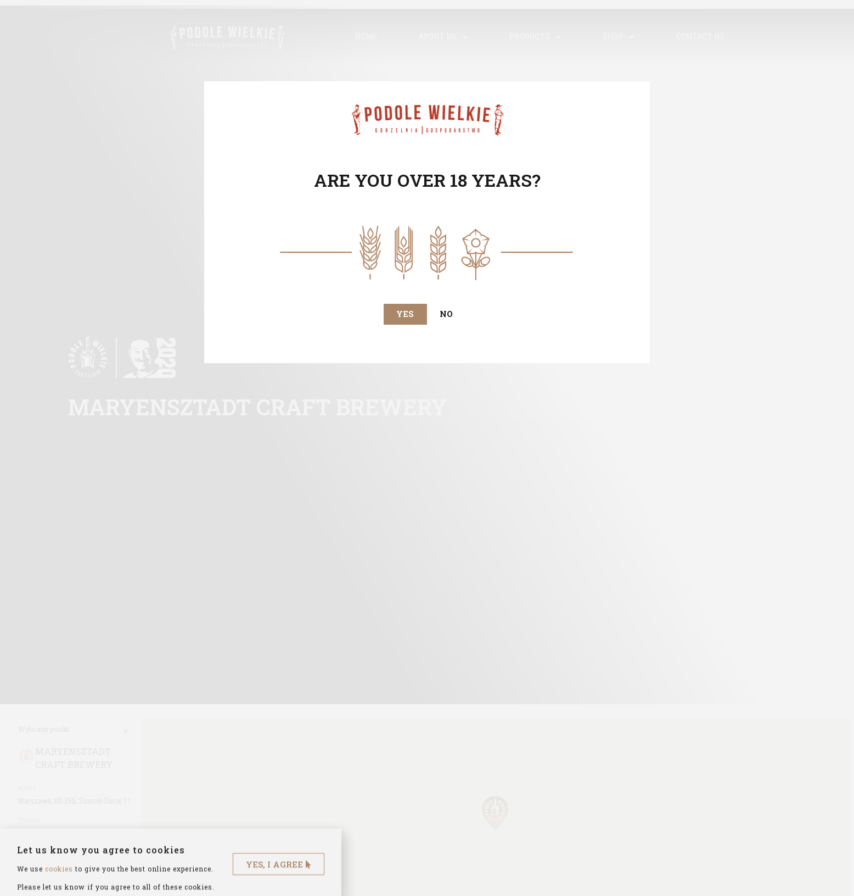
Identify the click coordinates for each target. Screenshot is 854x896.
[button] (405, 315)
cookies (59, 885)
